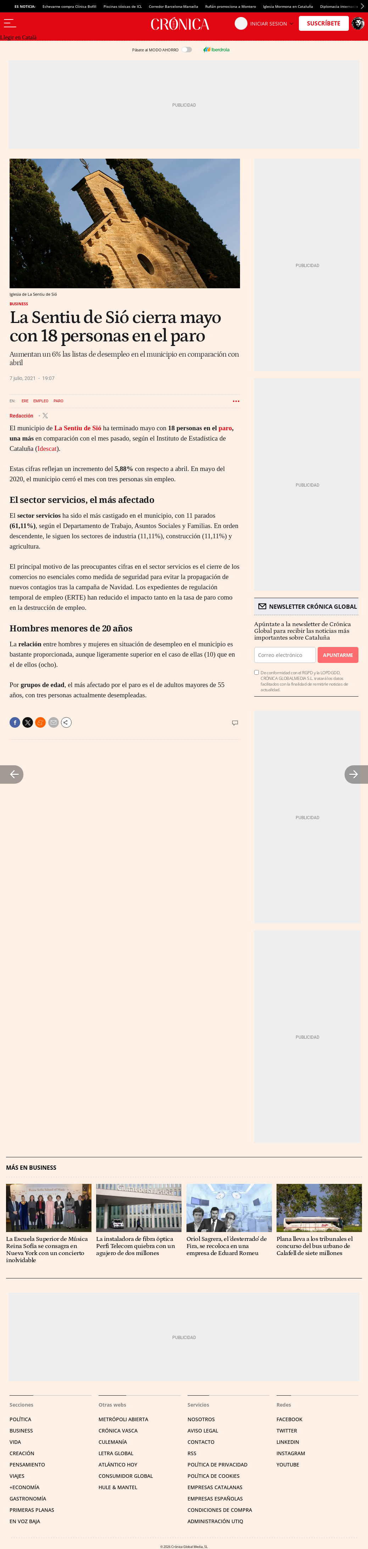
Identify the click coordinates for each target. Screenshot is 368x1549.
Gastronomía (28, 1498)
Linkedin (288, 1442)
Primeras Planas (32, 1510)
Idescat (47, 448)
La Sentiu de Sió (77, 428)
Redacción (22, 415)
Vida (15, 1442)
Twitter (287, 1430)
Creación (22, 1453)
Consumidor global (126, 1476)
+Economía (24, 1487)
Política (20, 1419)
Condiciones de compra (220, 1510)
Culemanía (113, 1442)
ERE (25, 401)
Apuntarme (338, 655)
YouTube (288, 1464)
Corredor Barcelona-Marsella (173, 6)
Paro (58, 401)
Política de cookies (214, 1476)
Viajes (17, 1476)
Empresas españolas (215, 1498)
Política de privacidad (217, 1464)
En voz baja (25, 1521)
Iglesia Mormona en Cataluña (288, 6)
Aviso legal (203, 1430)
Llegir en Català (18, 37)
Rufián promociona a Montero (230, 6)
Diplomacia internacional (341, 6)
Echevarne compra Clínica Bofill (69, 6)
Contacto (201, 1442)
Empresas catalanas (215, 1487)
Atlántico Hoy (118, 1464)
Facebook (289, 1419)
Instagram (291, 1453)
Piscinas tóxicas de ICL (123, 6)
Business (19, 303)
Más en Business (31, 1167)
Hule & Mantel (118, 1487)
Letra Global (116, 1453)
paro (225, 428)
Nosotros (201, 1419)
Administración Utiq (215, 1521)
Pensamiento (27, 1464)
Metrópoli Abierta (123, 1419)
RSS (192, 1453)
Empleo (41, 401)
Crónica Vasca (118, 1430)
